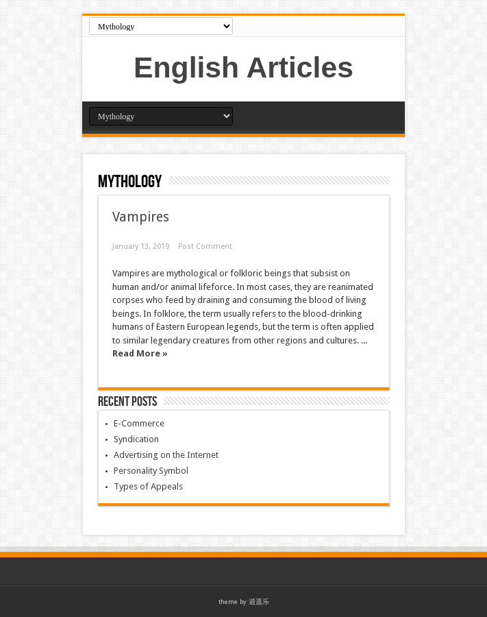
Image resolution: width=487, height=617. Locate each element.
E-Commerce (139, 423)
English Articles (243, 67)
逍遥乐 (259, 601)
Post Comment (205, 246)
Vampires (140, 217)
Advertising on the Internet (166, 455)
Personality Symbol (151, 470)
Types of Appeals (148, 486)
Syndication (136, 439)
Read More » (140, 353)
